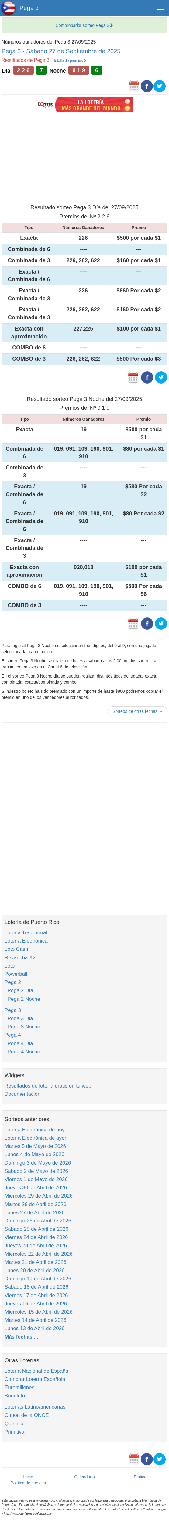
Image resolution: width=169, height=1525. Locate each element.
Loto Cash (16, 949)
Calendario (84, 1476)
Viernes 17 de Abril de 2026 (36, 1295)
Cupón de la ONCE (27, 1415)
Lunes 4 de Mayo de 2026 (34, 1154)
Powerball (16, 974)
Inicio (28, 1476)
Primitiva (14, 1432)
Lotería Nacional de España (36, 1371)
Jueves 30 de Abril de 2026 (36, 1188)
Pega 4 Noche (22, 1052)
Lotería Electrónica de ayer (35, 1138)
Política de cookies (28, 1483)
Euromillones (19, 1387)
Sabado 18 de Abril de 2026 (36, 1287)
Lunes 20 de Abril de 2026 (35, 1270)
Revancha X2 (20, 958)
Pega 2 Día (19, 990)
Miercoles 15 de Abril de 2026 (39, 1312)
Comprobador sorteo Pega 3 (85, 25)
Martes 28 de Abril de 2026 (35, 1204)
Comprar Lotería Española (35, 1379)
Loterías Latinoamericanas (35, 1407)
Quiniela (14, 1424)
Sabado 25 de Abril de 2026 (36, 1229)
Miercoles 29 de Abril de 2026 (39, 1196)
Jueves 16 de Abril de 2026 (36, 1304)
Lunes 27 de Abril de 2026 (35, 1212)
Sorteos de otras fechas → (137, 711)
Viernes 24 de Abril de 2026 (36, 1237)
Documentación (22, 1094)
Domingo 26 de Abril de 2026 (38, 1221)
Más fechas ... (21, 1337)
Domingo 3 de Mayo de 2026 (38, 1163)
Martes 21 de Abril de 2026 (35, 1262)
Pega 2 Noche (22, 999)
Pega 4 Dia (19, 1043)
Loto (10, 966)
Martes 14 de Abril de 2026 (35, 1320)
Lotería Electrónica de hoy (35, 1130)
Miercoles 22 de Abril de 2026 (39, 1254)
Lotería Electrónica (26, 941)
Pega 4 (13, 1035)
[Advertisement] (84, 157)
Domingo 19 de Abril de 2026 (38, 1279)
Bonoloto (15, 1396)
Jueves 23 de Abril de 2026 (36, 1245)
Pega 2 (13, 982)
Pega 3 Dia (19, 1018)
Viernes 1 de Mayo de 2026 (36, 1179)
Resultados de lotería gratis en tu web (48, 1086)
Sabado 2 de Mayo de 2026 (36, 1171)
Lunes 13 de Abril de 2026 (35, 1328)
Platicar (141, 1476)
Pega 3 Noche (22, 1027)
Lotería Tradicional (26, 933)
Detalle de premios (69, 60)
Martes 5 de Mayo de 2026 (35, 1146)
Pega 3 (29, 8)
